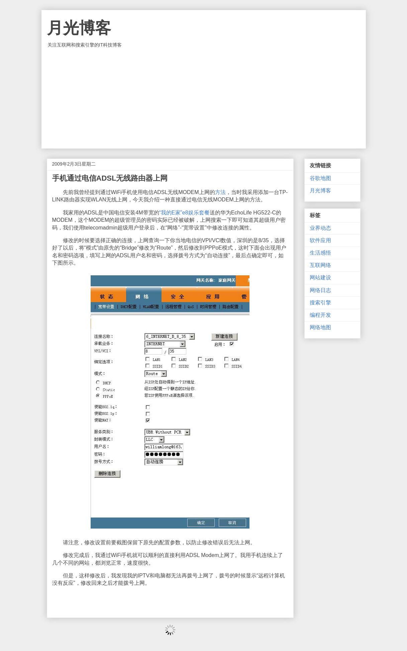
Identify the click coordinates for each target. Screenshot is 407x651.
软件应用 (320, 240)
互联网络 (320, 265)
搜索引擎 (320, 302)
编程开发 (320, 315)
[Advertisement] (204, 98)
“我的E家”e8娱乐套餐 (184, 212)
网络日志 (320, 290)
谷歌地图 (320, 178)
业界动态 (320, 228)
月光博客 (79, 28)
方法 (220, 192)
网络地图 (320, 327)
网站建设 (320, 277)
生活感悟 (320, 253)
